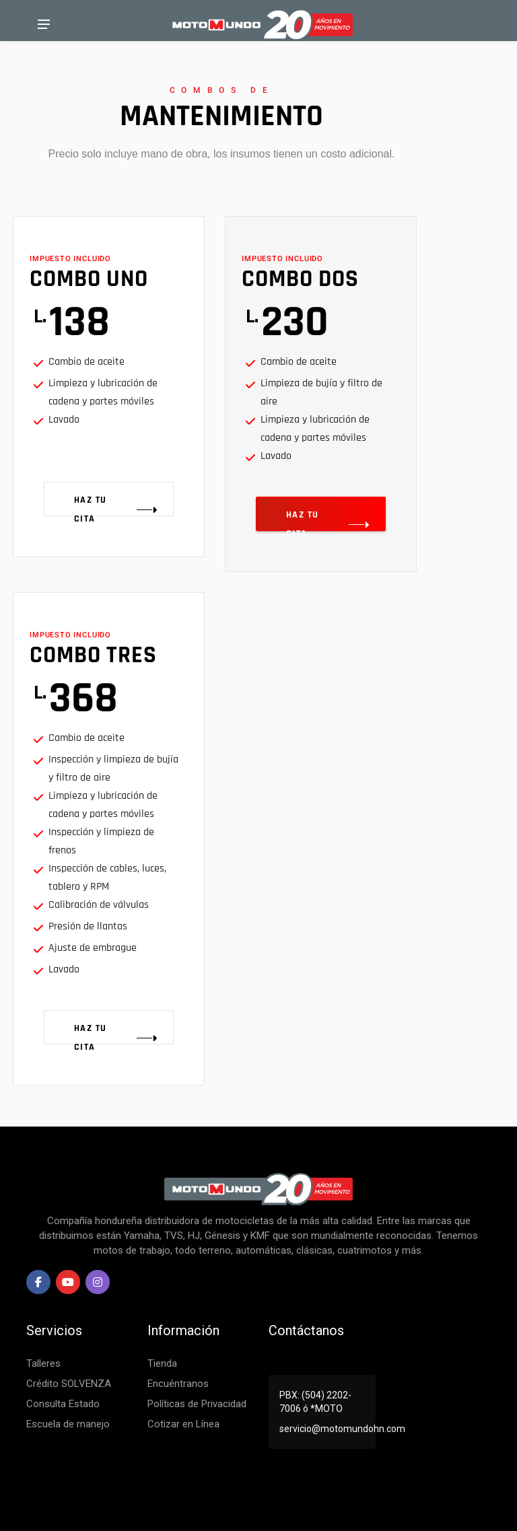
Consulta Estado (63, 1404)
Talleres (43, 1363)
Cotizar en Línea (183, 1424)
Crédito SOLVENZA (68, 1384)
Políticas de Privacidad (196, 1404)
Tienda (162, 1363)
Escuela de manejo (68, 1424)
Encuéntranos (178, 1384)
